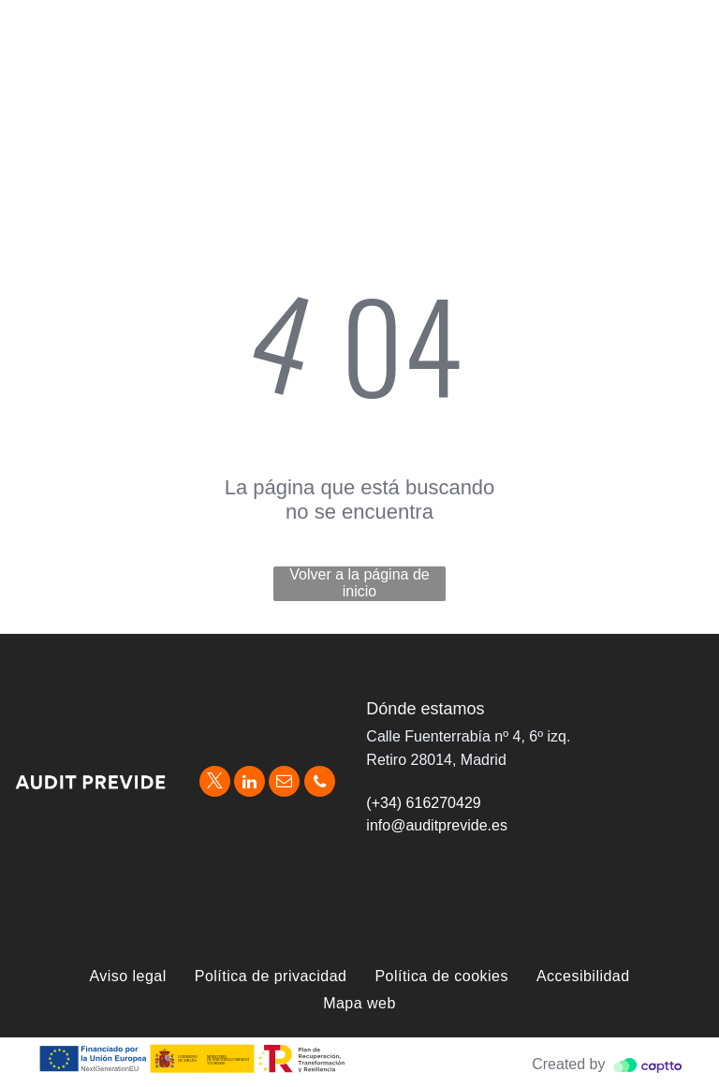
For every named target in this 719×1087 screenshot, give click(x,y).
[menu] (677, 31)
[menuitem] (127, 976)
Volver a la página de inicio (359, 582)
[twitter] (214, 783)
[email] (284, 783)
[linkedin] (249, 783)
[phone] (319, 783)
